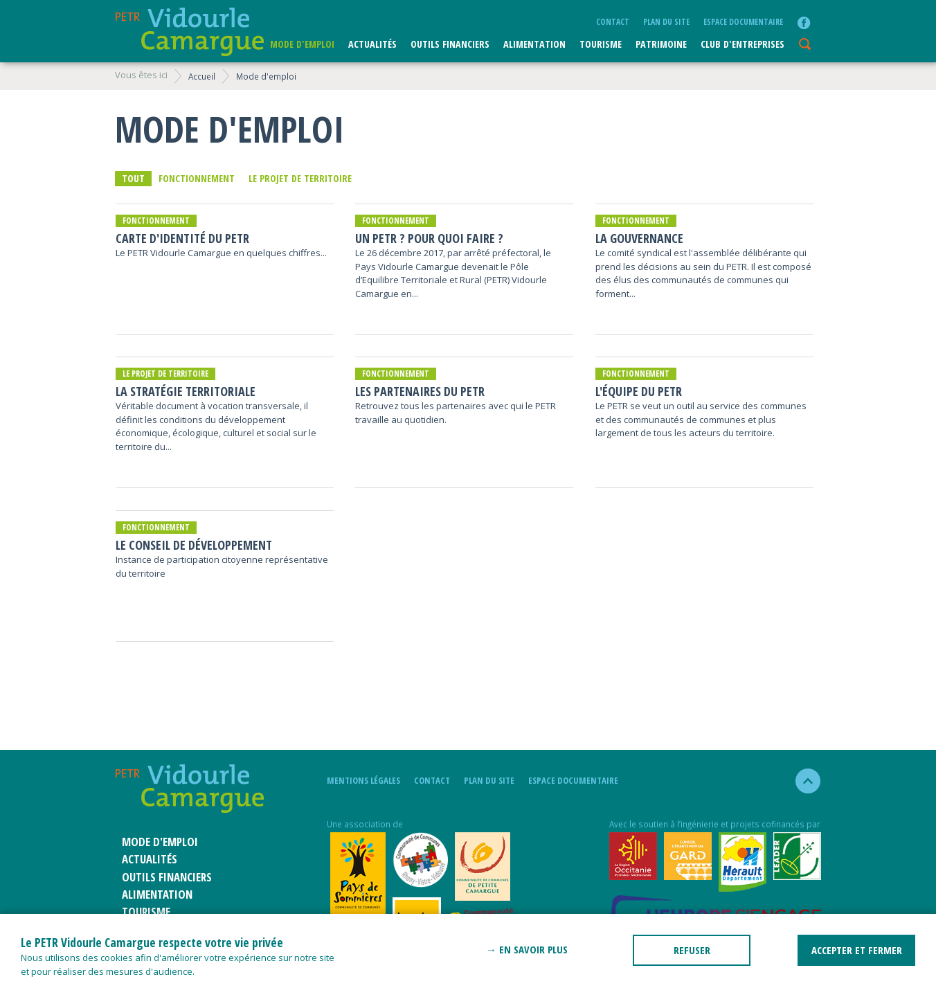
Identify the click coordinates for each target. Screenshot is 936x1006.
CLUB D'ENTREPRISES (742, 44)
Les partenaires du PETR (420, 391)
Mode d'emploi (302, 44)
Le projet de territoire (300, 178)
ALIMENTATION (534, 44)
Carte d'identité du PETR (182, 238)
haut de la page (802, 781)
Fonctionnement (197, 178)
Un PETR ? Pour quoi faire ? (429, 238)
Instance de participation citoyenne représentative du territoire (222, 566)
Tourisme (600, 44)
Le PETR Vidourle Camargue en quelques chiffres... (221, 252)
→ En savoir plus (527, 949)
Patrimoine (661, 44)
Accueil (201, 76)
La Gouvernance (639, 238)
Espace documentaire (743, 21)
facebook (804, 23)
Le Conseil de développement (194, 545)
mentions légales (363, 780)
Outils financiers (450, 44)
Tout (133, 178)
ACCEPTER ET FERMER (856, 950)
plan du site (666, 21)
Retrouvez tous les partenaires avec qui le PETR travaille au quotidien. (455, 412)
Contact (612, 21)
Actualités (372, 44)
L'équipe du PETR (638, 391)
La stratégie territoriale (185, 391)
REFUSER (692, 950)
